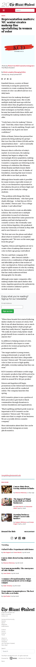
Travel (3, 635)
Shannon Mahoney (21, 492)
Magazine (4, 624)
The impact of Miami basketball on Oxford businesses (22, 501)
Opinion (3, 621)
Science (3, 633)
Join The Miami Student (8, 643)
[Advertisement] (18, 453)
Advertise (4, 641)
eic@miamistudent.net (7, 612)
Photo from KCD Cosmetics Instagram (21, 66)
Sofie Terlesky (7, 585)
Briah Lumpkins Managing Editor (14, 72)
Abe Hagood (7, 552)
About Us (4, 638)
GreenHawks (5, 626)
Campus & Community (7, 619)
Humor (3, 631)
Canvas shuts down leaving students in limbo (23, 487)
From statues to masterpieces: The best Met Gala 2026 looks (17, 592)
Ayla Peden (6, 596)
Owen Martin (19, 506)
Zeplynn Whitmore (21, 522)
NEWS (3, 15)
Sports (3, 623)
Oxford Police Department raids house (17, 549)
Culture (3, 629)
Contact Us (4, 640)
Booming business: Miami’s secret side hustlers (21, 516)
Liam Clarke (6, 573)
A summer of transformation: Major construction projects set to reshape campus (16, 581)
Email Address (6, 303)
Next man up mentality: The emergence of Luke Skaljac (17, 569)
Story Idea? (4, 645)
